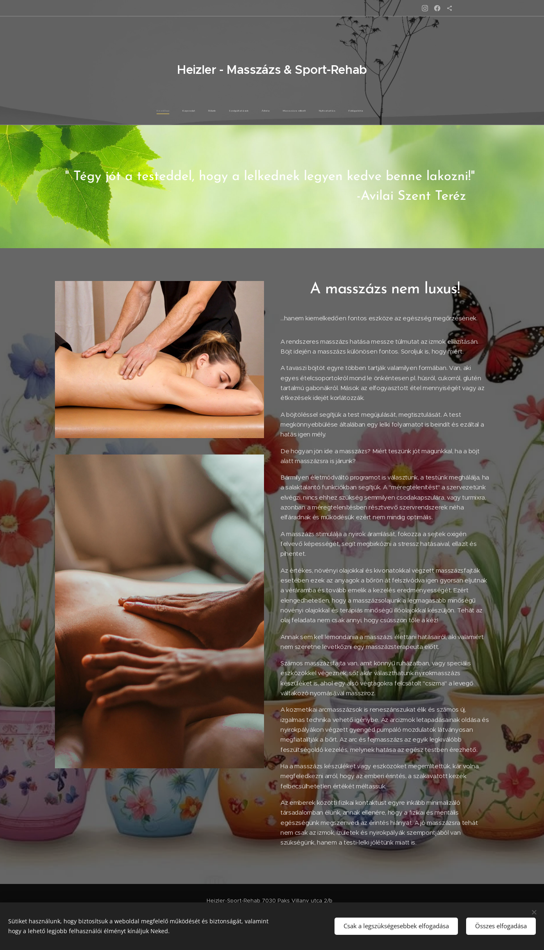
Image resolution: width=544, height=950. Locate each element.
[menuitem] (223, 110)
